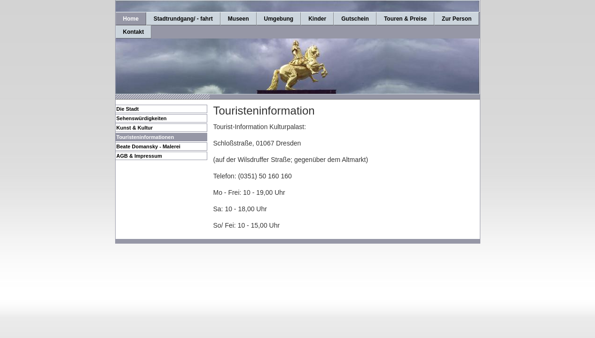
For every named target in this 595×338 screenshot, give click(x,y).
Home (131, 18)
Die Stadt (128, 109)
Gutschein (355, 18)
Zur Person (456, 18)
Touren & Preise (405, 18)
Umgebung (279, 18)
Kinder (317, 18)
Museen (238, 18)
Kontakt (133, 32)
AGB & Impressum (139, 156)
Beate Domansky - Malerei (148, 146)
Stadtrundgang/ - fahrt (183, 18)
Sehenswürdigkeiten (142, 118)
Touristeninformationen (145, 137)
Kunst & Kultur (135, 128)
